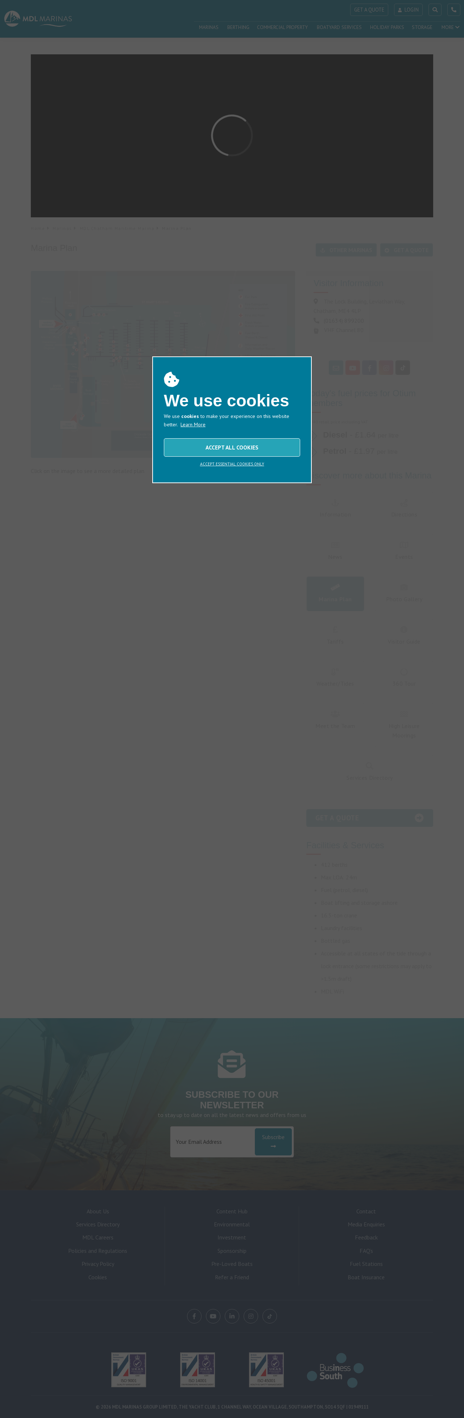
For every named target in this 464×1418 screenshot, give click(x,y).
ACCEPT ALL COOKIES (232, 447)
